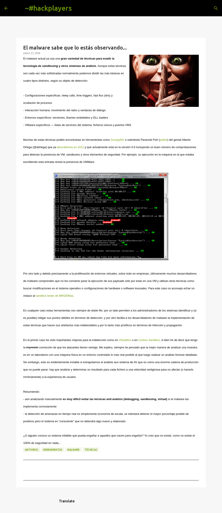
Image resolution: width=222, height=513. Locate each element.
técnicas (91, 449)
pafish (163, 139)
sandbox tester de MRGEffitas (54, 295)
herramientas (52, 449)
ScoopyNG (117, 139)
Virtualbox (125, 340)
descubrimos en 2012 (70, 147)
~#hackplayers (48, 8)
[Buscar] (78, 8)
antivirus (31, 449)
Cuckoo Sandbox (149, 340)
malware (73, 449)
